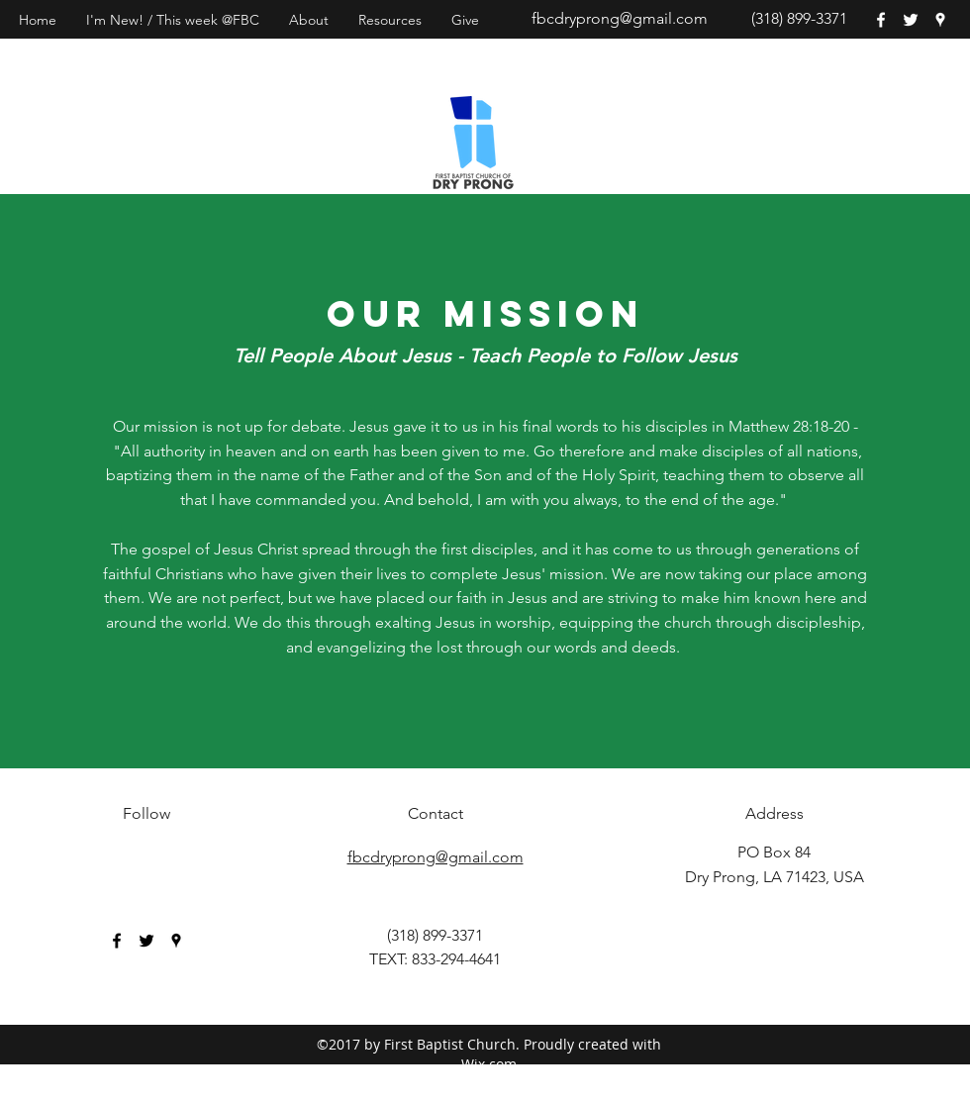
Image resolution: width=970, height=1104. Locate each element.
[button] (308, 20)
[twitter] (911, 20)
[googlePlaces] (940, 20)
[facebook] (881, 20)
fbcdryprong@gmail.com (620, 18)
